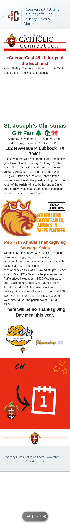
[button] (36, 516)
